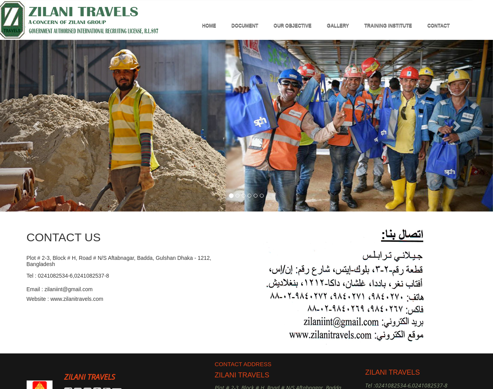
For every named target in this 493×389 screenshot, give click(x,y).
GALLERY (338, 25)
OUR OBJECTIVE (293, 25)
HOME (209, 25)
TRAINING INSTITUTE (388, 25)
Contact (438, 25)
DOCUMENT (245, 25)
